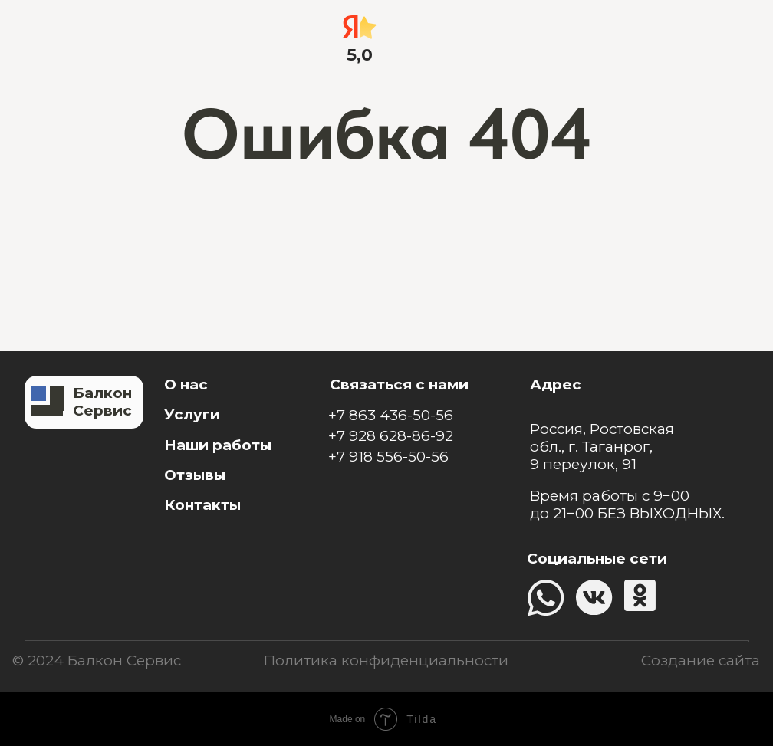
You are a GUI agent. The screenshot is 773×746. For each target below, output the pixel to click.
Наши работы (217, 445)
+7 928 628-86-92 (390, 436)
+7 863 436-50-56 (390, 415)
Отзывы (194, 475)
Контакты (202, 505)
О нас (186, 384)
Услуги (192, 414)
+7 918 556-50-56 (388, 456)
